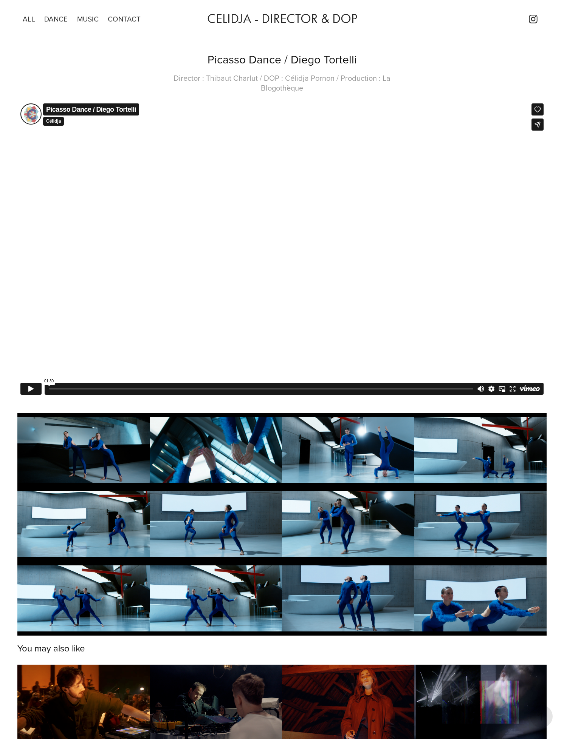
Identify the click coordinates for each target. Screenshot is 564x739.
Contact (124, 19)
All (29, 19)
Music (88, 19)
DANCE (56, 19)
